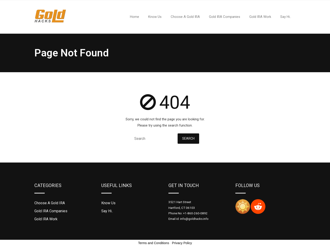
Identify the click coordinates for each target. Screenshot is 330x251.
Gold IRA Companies (50, 211)
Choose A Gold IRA (49, 203)
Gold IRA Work (46, 219)
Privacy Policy (182, 243)
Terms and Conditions (153, 243)
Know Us (108, 203)
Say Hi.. (107, 211)
